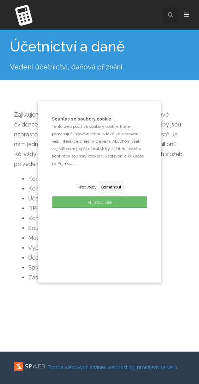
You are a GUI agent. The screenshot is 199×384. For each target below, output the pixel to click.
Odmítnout (111, 187)
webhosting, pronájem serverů (142, 367)
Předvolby (87, 187)
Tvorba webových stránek (60, 367)
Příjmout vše (99, 202)
